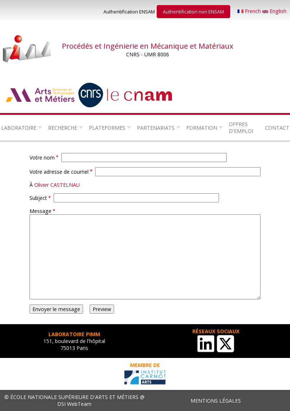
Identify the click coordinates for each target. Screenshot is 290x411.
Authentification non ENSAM (193, 11)
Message (40, 210)
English (274, 11)
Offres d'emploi (241, 127)
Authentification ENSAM (129, 11)
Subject (38, 197)
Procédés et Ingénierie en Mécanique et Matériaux (147, 46)
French (250, 11)
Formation (201, 127)
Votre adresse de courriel (59, 171)
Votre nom (42, 157)
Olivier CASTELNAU (57, 184)
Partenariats (156, 127)
